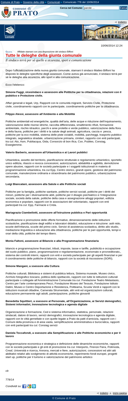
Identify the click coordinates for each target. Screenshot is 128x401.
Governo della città (33, 2)
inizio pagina (120, 393)
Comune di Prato (10, 2)
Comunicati (53, 2)
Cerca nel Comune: (71, 8)
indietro (122, 22)
